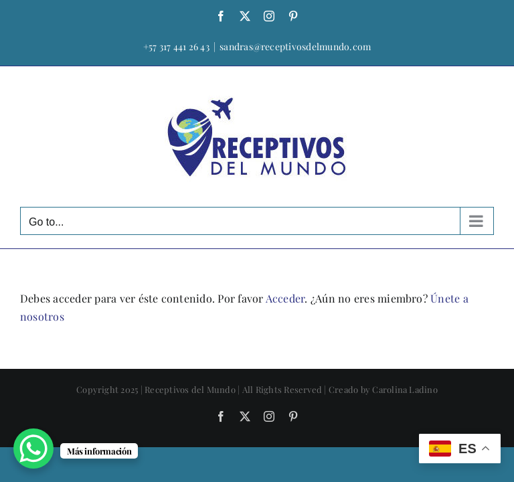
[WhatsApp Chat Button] (33, 448)
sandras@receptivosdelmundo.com (295, 46)
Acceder (285, 298)
